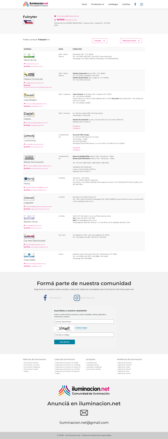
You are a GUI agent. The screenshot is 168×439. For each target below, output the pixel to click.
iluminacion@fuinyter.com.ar (66, 16)
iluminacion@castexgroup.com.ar (36, 123)
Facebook (76, 126)
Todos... (26, 371)
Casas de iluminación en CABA (66, 363)
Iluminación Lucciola (31, 365)
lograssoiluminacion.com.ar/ (36, 209)
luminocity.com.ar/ (33, 147)
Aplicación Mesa (124, 367)
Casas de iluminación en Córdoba (67, 365)
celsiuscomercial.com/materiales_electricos (38, 86)
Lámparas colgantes (94, 367)
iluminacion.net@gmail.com (84, 422)
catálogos (113, 4)
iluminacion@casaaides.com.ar (35, 263)
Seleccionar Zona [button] (131, 41)
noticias (126, 4)
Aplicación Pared (124, 369)
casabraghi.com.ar (33, 106)
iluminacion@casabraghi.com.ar (35, 104)
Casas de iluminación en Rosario (67, 371)
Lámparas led (92, 363)
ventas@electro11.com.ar (33, 225)
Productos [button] (97, 4)
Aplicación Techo (124, 373)
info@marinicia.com (31, 64)
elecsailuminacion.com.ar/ (36, 168)
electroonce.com (33, 228)
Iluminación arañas (94, 369)
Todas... (58, 373)
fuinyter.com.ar (65, 19)
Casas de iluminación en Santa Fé (67, 367)
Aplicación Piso (123, 371)
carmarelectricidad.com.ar (36, 247)
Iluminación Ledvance (32, 367)
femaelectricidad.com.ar (35, 190)
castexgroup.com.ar (34, 125)
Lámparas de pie (93, 365)
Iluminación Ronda (31, 363)
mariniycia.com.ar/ (33, 66)
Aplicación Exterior (125, 363)
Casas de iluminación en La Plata (67, 369)
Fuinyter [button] (99, 41)
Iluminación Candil (31, 369)
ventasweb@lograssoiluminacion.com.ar (38, 206)
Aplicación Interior (125, 365)
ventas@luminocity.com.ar (33, 144)
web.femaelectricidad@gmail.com (36, 187)
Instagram (76, 128)
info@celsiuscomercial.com (34, 83)
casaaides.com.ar (33, 266)
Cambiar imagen (81, 328)
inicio (84, 4)
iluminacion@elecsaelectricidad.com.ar (37, 166)
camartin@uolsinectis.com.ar (34, 244)
